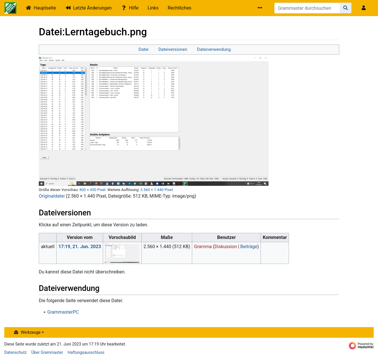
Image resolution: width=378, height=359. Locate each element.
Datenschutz (15, 352)
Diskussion (226, 246)
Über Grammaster (47, 352)
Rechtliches (179, 8)
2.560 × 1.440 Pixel (156, 190)
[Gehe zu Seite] (346, 8)
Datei (143, 49)
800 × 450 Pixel (92, 190)
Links (153, 8)
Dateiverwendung (214, 49)
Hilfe (133, 8)
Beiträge (248, 246)
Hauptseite (45, 8)
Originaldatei (52, 196)
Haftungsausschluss (86, 352)
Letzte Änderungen (92, 8)
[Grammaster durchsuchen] (307, 8)
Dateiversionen (172, 49)
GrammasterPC (63, 312)
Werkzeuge (31, 332)
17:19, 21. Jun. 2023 (79, 246)
